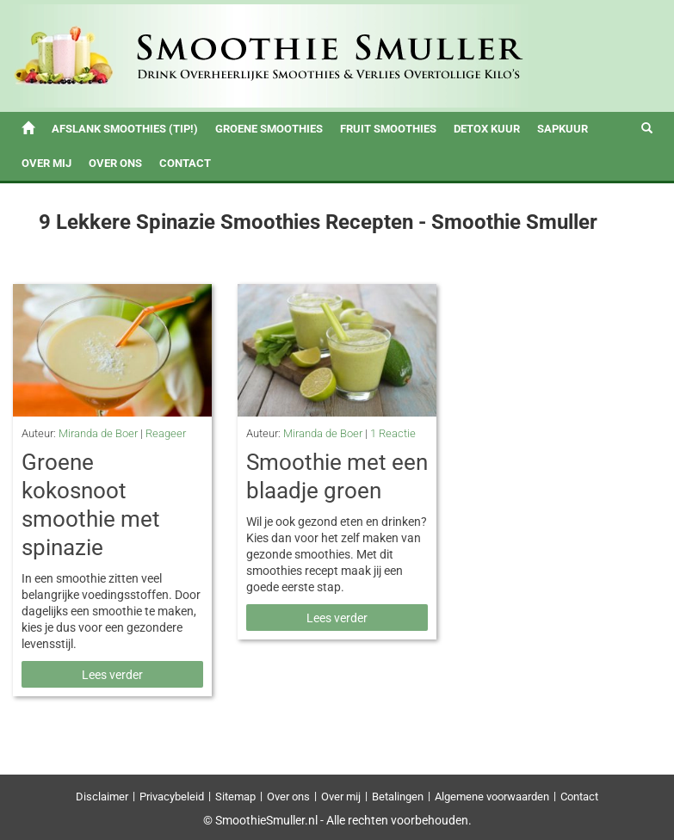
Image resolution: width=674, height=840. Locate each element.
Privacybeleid (171, 796)
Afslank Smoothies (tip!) (125, 128)
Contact (185, 163)
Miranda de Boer (98, 433)
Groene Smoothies (269, 128)
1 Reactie (393, 433)
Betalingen (398, 796)
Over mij (46, 163)
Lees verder (112, 675)
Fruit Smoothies (388, 128)
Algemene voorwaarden (492, 796)
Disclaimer (102, 796)
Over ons (115, 163)
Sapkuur (562, 128)
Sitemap (235, 796)
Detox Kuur (487, 128)
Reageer (165, 433)
